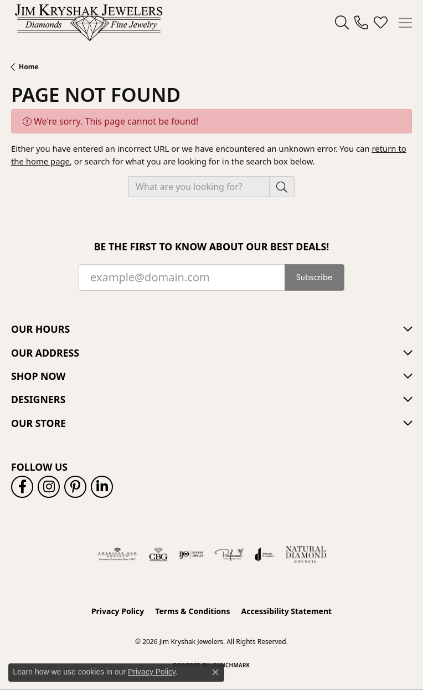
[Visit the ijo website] (191, 554)
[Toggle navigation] (405, 23)
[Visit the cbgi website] (158, 554)
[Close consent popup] (215, 672)
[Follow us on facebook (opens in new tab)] (22, 487)
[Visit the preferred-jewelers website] (229, 554)
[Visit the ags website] (117, 554)
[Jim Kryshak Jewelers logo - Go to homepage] (89, 22)
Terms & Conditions (192, 611)
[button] (342, 23)
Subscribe (314, 277)
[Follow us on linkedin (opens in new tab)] (102, 487)
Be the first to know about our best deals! (211, 247)
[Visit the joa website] (265, 554)
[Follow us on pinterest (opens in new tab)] (75, 487)
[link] (361, 23)
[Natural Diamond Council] (306, 554)
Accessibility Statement (286, 611)
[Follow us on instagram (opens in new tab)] (49, 487)
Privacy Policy (117, 611)
